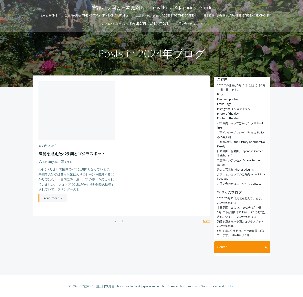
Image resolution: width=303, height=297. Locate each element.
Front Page (223, 104)
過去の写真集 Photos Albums (234, 169)
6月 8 (65, 163)
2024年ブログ (46, 147)
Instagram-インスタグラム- (233, 108)
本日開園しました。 (228, 207)
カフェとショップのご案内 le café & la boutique (135, 23)
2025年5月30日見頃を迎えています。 (239, 198)
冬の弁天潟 (223, 137)
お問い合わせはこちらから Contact (238, 183)
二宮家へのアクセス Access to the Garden (166, 15)
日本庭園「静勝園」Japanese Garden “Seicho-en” (237, 15)
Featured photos (227, 99)
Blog (219, 94)
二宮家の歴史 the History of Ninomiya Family (96, 15)
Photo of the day (227, 113)
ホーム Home (48, 15)
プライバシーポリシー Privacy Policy (240, 132)
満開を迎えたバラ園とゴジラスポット (239, 221)
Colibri (229, 285)
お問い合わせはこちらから (192, 23)
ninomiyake (48, 163)
